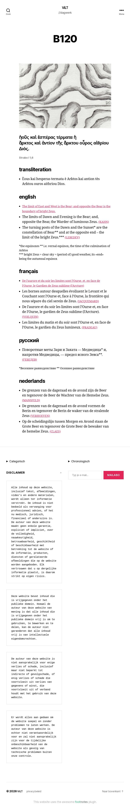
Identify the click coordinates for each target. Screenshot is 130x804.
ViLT (65, 8)
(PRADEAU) (91, 328)
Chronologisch (80, 461)
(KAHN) (104, 222)
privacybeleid (35, 791)
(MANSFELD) (32, 401)
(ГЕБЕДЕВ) (31, 360)
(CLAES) (56, 432)
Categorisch (17, 461)
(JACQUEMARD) (90, 302)
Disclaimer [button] (15, 473)
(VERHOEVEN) (41, 416)
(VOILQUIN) (31, 317)
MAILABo (113, 475)
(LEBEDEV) (73, 238)
